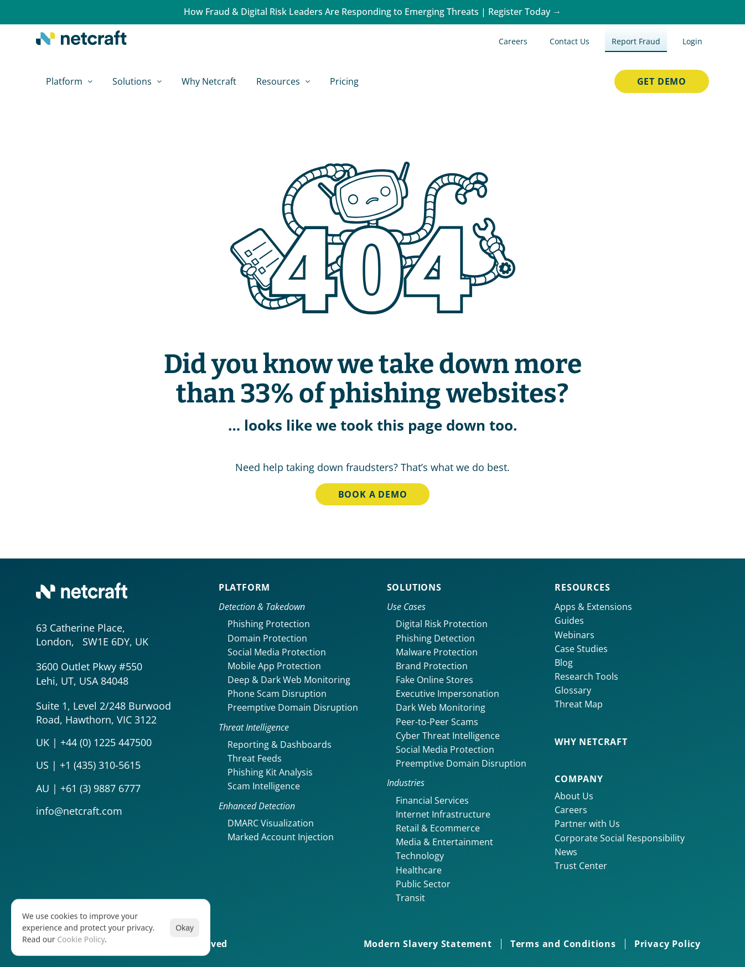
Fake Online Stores (434, 680)
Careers (571, 810)
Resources (582, 587)
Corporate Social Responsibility (620, 838)
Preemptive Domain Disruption (292, 707)
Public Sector (423, 884)
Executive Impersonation (447, 693)
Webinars (574, 635)
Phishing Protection (268, 624)
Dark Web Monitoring (440, 707)
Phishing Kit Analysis (270, 772)
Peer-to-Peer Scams (437, 722)
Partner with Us (587, 824)
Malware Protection (437, 652)
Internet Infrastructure (443, 814)
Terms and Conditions (563, 944)
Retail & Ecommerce (438, 828)
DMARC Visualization (270, 823)
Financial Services (432, 800)
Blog (564, 662)
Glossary (573, 690)
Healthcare (419, 870)
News (566, 852)
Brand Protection (432, 666)
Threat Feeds (254, 758)
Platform (244, 587)
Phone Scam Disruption (277, 693)
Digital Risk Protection (442, 624)
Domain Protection (267, 638)
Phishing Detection (435, 638)
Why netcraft (591, 742)
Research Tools (586, 676)
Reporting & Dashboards (279, 744)
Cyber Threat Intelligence (448, 736)
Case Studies (581, 649)
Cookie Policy (81, 939)
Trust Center (581, 866)
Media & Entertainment (444, 842)
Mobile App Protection (274, 666)
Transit (410, 898)
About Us (574, 796)
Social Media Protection (276, 652)
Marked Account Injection (280, 837)
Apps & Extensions (593, 607)
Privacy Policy (667, 944)
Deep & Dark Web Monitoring (288, 680)
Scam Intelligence (263, 786)
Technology (420, 856)
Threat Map (579, 704)
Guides (569, 620)
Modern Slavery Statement (428, 944)
